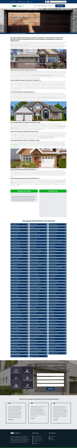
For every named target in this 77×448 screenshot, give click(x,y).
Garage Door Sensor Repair (34, 316)
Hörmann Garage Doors (52, 262)
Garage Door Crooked (14, 302)
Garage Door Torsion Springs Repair (35, 348)
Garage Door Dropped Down (15, 308)
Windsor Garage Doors (52, 345)
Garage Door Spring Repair (34, 325)
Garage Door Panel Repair (34, 291)
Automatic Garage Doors (15, 231)
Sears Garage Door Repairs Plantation (19, 33)
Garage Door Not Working (34, 271)
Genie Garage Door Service (53, 248)
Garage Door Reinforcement (34, 299)
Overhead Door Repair (52, 282)
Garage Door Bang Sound (15, 282)
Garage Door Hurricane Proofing (35, 228)
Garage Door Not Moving (34, 268)
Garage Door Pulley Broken (34, 296)
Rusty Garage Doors (52, 319)
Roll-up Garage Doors (52, 305)
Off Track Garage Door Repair (53, 279)
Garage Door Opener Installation (35, 279)
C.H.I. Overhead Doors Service (15, 239)
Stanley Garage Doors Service (53, 331)
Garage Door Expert (14, 319)
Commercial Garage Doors (15, 256)
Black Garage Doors (14, 236)
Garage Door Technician (33, 339)
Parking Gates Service (52, 291)
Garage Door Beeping (14, 285)
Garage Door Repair (33, 305)
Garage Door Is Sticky (33, 239)
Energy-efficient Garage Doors (16, 271)
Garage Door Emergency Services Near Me (17, 316)
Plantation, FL (14, 1)
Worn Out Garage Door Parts (53, 351)
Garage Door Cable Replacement (16, 296)
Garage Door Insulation (33, 236)
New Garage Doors (52, 276)
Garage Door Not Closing (34, 265)
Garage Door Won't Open (53, 236)
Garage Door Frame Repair (15, 339)
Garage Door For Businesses (15, 328)
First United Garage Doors (15, 276)
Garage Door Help (32, 225)
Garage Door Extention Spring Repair (17, 322)
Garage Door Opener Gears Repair (35, 276)
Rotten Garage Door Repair (53, 316)
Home (35, 5)
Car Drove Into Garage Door (15, 242)
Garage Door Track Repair (34, 351)
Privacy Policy (36, 441)
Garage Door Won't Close (53, 231)
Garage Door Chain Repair (15, 299)
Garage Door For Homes (14, 331)
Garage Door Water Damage (53, 222)
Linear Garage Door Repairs (53, 268)
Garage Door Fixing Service (15, 325)
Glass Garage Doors (52, 251)
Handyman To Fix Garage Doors (54, 259)
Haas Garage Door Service (53, 256)
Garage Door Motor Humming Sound (35, 262)
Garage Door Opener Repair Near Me (35, 285)
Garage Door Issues (33, 242)
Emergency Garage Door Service (16, 268)
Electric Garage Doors (14, 265)
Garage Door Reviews (33, 311)
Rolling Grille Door (51, 311)
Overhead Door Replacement (53, 285)
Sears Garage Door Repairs (53, 322)
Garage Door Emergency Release (16, 311)
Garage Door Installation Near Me (35, 233)
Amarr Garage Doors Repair (15, 225)
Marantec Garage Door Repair (53, 271)
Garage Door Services (42, 5)
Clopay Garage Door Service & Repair (17, 251)
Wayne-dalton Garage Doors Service (54, 342)
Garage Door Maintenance (34, 256)
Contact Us (50, 5)
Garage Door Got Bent (14, 342)
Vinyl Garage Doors (52, 339)
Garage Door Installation (34, 231)
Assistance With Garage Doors (16, 228)
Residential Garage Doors (53, 302)
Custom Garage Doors (14, 262)
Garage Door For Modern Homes (16, 334)
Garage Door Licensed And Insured (35, 248)
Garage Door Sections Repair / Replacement (37, 314)
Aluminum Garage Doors (14, 222)
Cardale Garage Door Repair (15, 245)
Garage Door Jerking (33, 245)
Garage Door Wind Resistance (53, 228)
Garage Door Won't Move (53, 233)
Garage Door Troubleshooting (34, 354)
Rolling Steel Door (51, 314)
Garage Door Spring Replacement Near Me (36, 331)
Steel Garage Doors (52, 334)
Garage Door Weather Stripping (54, 225)
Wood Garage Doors (52, 348)
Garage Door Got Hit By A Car (15, 345)
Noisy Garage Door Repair (34, 259)
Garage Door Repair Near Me (34, 308)
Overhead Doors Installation (53, 288)
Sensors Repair (51, 328)
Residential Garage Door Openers (54, 299)
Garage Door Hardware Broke (15, 354)
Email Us (29, 1)
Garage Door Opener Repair (34, 282)
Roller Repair (51, 308)
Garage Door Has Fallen (33, 222)
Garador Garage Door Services (15, 279)
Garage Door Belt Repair (15, 288)
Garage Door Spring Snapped (34, 334)
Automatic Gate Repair (14, 233)
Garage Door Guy (13, 348)
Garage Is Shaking (51, 242)
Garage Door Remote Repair (34, 302)
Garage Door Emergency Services (16, 314)
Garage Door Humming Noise (15, 351)
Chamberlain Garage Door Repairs (16, 248)
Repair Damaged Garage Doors (53, 296)
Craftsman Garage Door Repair (16, 259)
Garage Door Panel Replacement (35, 288)
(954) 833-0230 (60, 5)
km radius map (53, 202)
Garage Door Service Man (34, 319)
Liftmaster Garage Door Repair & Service (55, 265)
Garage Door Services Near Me (34, 322)
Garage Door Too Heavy (33, 345)
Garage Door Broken (14, 291)
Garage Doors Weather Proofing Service (55, 239)
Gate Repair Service (52, 245)
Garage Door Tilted (33, 342)
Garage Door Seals (14, 305)
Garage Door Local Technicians (35, 251)
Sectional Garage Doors (52, 325)
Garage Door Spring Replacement (35, 328)
